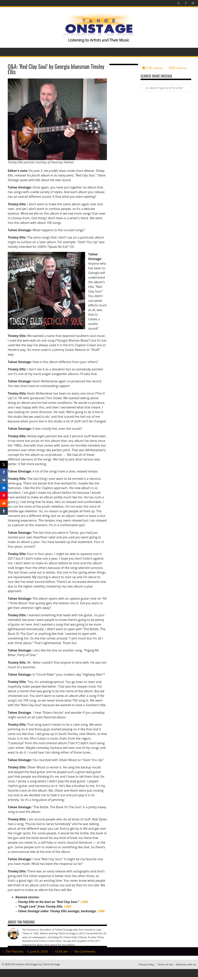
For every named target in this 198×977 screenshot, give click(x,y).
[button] (99, 51)
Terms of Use (165, 964)
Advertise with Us (186, 964)
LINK (84, 902)
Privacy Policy (146, 964)
